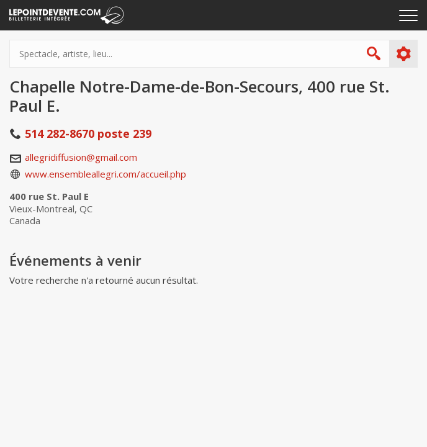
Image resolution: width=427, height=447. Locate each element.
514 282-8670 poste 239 (88, 133)
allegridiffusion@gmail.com (81, 157)
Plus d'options (403, 54)
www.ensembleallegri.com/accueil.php (105, 174)
